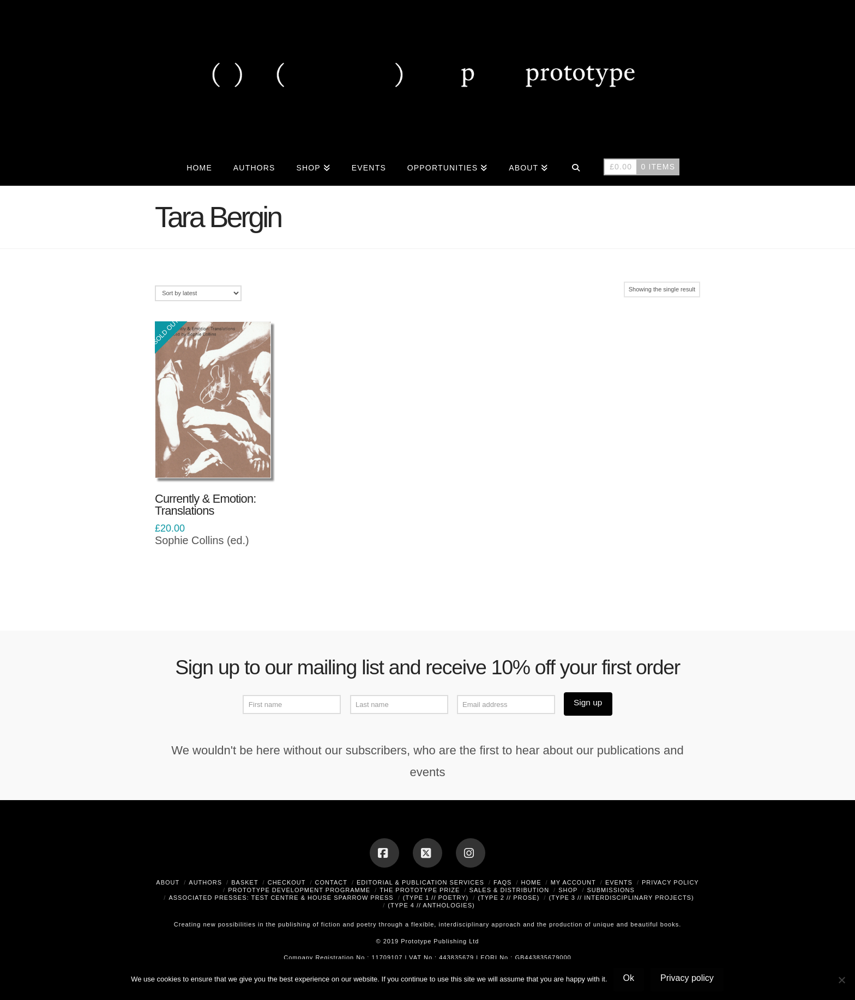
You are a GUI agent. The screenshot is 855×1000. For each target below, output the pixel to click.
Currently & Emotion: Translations (205, 504)
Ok (628, 978)
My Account (573, 882)
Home (531, 882)
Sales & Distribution (509, 890)
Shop (567, 890)
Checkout (287, 882)
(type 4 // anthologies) (431, 905)
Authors (205, 882)
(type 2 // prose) (508, 897)
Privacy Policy (670, 882)
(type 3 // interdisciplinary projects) (621, 897)
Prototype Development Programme (299, 890)
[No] (841, 979)
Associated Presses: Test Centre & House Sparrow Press (280, 897)
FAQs (502, 882)
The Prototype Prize (420, 890)
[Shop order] (198, 293)
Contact (331, 882)
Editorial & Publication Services (420, 882)
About (167, 882)
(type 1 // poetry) (436, 897)
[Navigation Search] (575, 167)
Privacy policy (687, 978)
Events (619, 882)
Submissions (610, 890)
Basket (244, 882)
